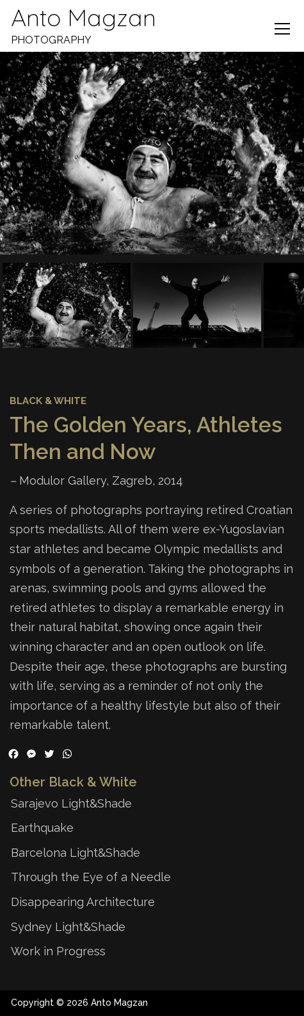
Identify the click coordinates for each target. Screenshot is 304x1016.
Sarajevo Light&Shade (71, 803)
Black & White (48, 401)
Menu (282, 29)
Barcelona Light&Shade (75, 852)
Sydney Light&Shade (68, 927)
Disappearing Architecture (83, 902)
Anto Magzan (83, 16)
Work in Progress (58, 951)
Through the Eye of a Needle (91, 877)
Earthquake (42, 827)
